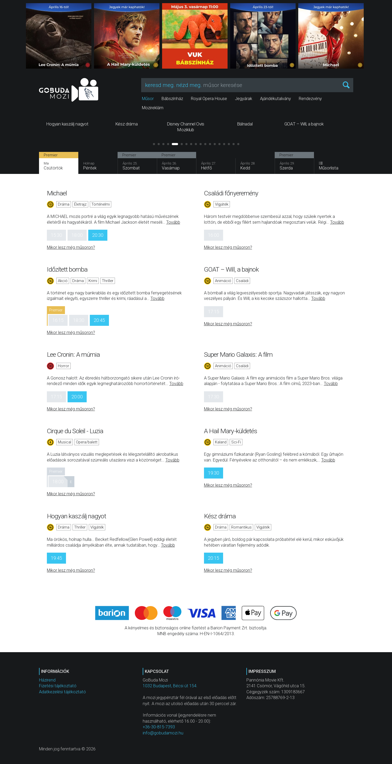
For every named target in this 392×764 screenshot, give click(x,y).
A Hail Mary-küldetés (230, 431)
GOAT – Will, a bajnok (231, 269)
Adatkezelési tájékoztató (62, 691)
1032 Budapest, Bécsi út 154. (170, 685)
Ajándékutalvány (275, 98)
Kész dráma (220, 516)
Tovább (173, 222)
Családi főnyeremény (231, 193)
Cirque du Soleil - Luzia (75, 431)
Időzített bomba (67, 269)
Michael (57, 193)
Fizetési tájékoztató (57, 685)
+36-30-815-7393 (159, 726)
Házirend (47, 680)
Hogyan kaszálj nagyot (76, 516)
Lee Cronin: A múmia (73, 354)
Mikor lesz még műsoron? (71, 247)
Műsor (148, 98)
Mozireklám (152, 107)
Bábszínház (172, 98)
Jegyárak (243, 98)
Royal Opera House (209, 98)
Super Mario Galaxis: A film (238, 354)
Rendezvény (310, 98)
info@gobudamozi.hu (163, 732)
